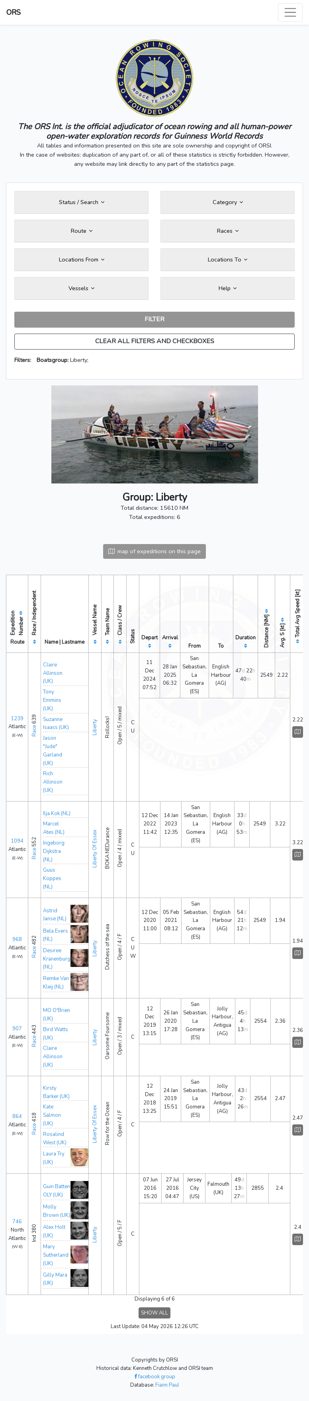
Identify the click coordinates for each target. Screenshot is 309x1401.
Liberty (94, 727)
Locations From (81, 259)
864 (17, 1116)
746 (17, 1221)
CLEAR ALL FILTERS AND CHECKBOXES (154, 341)
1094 (17, 841)
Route (81, 231)
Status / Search (81, 202)
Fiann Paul (167, 1385)
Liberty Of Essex (94, 848)
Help (228, 288)
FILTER (154, 319)
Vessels (81, 288)
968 (17, 939)
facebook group (154, 1376)
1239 (17, 718)
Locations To (227, 259)
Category (228, 202)
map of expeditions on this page (154, 551)
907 (17, 1028)
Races (228, 231)
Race (34, 731)
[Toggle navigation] (290, 12)
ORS (13, 12)
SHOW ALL (154, 1313)
